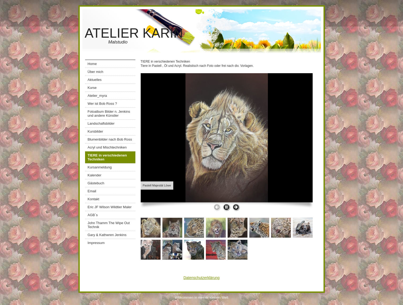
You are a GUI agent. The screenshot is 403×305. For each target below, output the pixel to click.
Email (92, 191)
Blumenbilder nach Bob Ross (110, 139)
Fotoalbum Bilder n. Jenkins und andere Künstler (109, 113)
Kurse (92, 88)
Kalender (94, 175)
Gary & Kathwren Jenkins (107, 235)
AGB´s (93, 215)
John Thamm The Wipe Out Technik (109, 225)
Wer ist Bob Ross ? (102, 104)
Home (92, 64)
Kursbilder (95, 131)
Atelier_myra (97, 96)
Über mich (95, 72)
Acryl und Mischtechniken (107, 147)
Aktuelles (95, 80)
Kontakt (93, 199)
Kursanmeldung (100, 167)
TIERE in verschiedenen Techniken (107, 157)
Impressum (96, 243)
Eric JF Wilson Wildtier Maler (110, 207)
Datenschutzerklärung (201, 278)
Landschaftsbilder (101, 123)
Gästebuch (96, 183)
